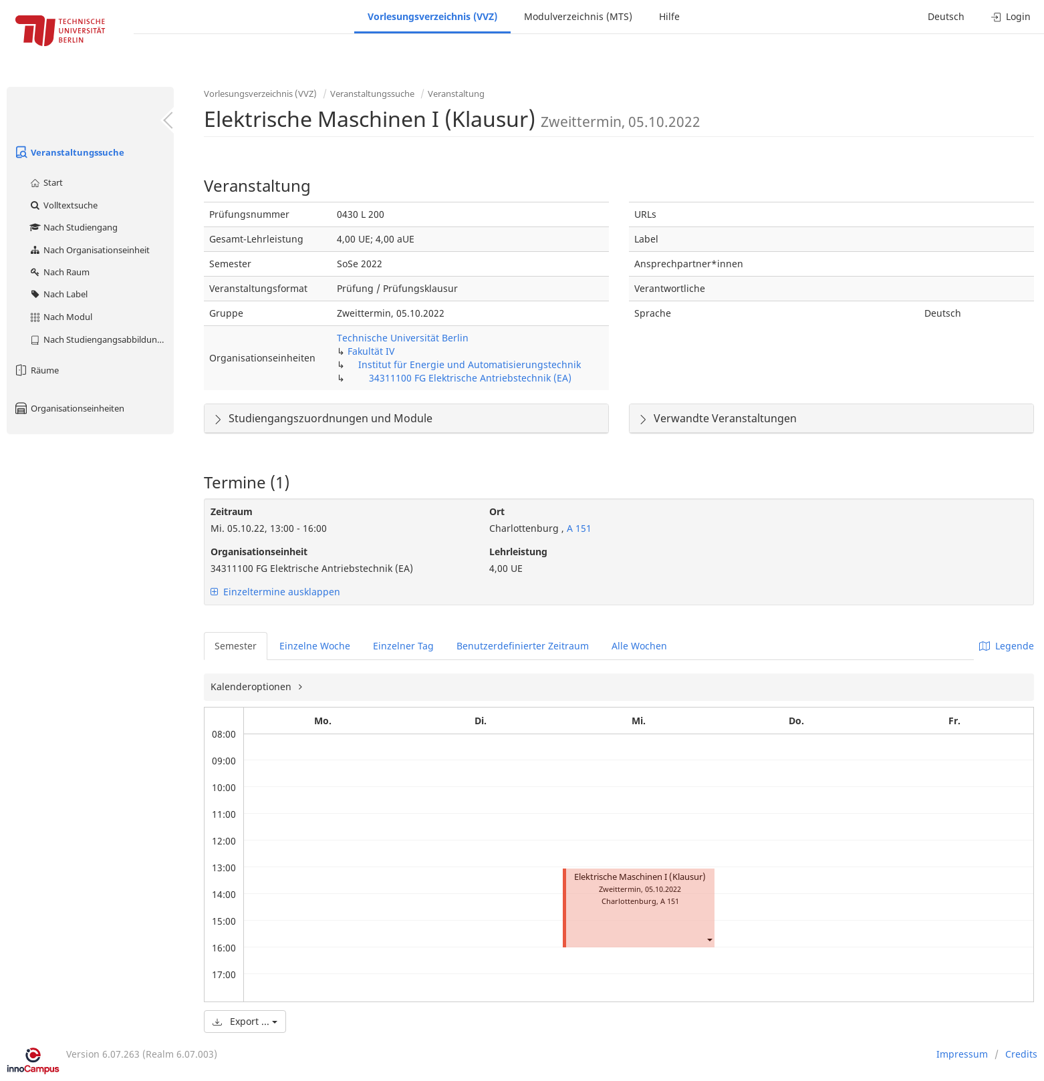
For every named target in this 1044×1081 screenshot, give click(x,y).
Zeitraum (232, 511)
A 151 (578, 528)
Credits (1021, 1054)
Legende (1006, 645)
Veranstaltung (456, 94)
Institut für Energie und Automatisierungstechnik (469, 364)
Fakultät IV (371, 351)
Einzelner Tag (403, 645)
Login (1011, 16)
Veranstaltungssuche (68, 152)
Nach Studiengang (73, 227)
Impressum (962, 1054)
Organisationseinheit (259, 551)
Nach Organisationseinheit (89, 250)
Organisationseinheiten (68, 408)
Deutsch (946, 16)
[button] (709, 939)
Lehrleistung (518, 551)
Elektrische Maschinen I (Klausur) (640, 877)
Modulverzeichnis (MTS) (578, 16)
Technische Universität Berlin (403, 337)
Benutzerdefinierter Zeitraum (522, 645)
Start (46, 182)
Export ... (245, 1021)
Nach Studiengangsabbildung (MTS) (101, 339)
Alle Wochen (639, 645)
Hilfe (669, 16)
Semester (236, 645)
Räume (36, 370)
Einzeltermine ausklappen (275, 591)
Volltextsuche (63, 205)
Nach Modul (60, 317)
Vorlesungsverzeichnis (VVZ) (432, 16)
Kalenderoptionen (252, 686)
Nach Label (58, 294)
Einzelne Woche (314, 645)
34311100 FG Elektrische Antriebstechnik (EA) (470, 377)
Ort (497, 511)
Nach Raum (59, 272)
